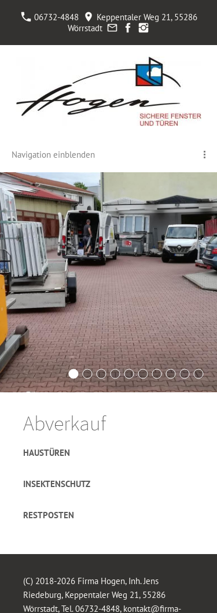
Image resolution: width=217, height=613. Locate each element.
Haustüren (46, 452)
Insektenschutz (56, 483)
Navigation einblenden (53, 154)
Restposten (48, 515)
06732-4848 (50, 17)
